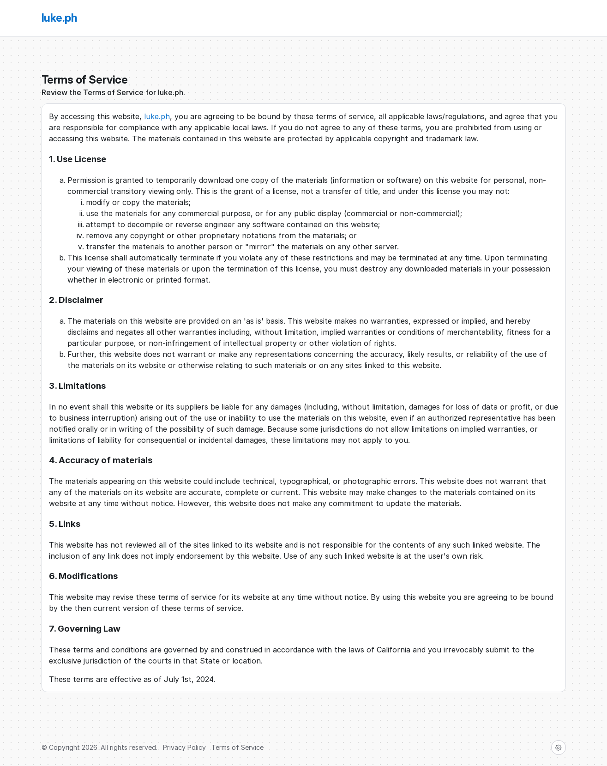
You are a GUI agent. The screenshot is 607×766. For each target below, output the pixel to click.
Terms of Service (237, 747)
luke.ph (157, 116)
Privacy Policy (184, 747)
